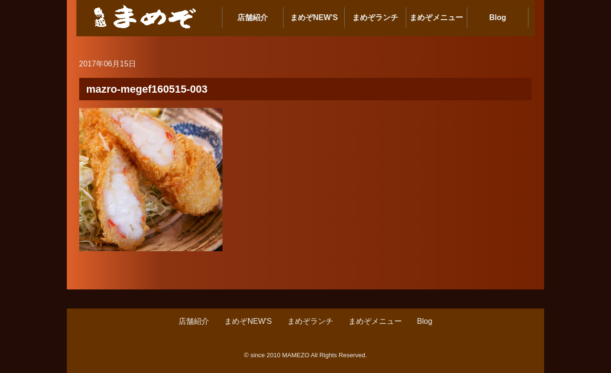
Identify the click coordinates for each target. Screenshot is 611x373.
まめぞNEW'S (314, 17)
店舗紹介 (252, 17)
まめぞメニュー (436, 17)
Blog (497, 17)
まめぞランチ (375, 17)
